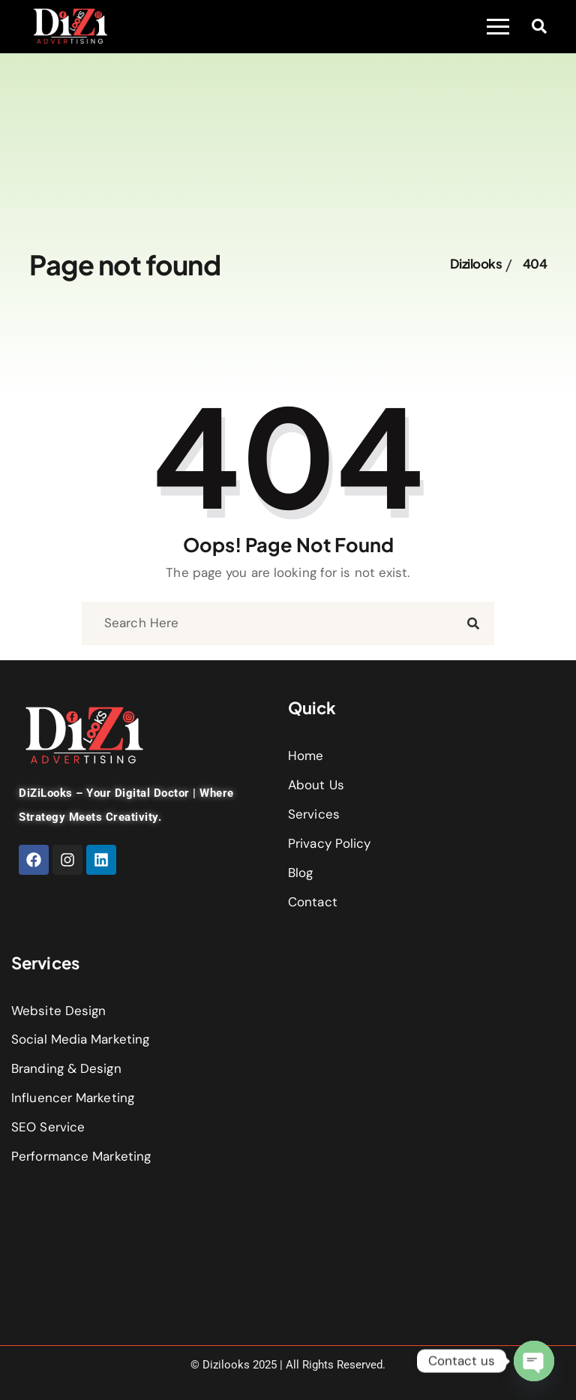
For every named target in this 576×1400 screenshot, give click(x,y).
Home (305, 755)
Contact (313, 902)
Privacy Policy (329, 843)
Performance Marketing (81, 1156)
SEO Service (48, 1127)
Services (314, 814)
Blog (300, 872)
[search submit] (473, 623)
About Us (316, 785)
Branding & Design (66, 1068)
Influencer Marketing (72, 1097)
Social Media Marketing (80, 1039)
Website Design (58, 1010)
